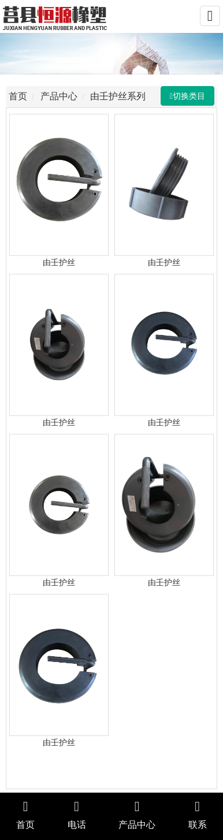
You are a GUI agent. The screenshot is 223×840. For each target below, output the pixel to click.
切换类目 (190, 96)
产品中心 (60, 96)
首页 (19, 96)
